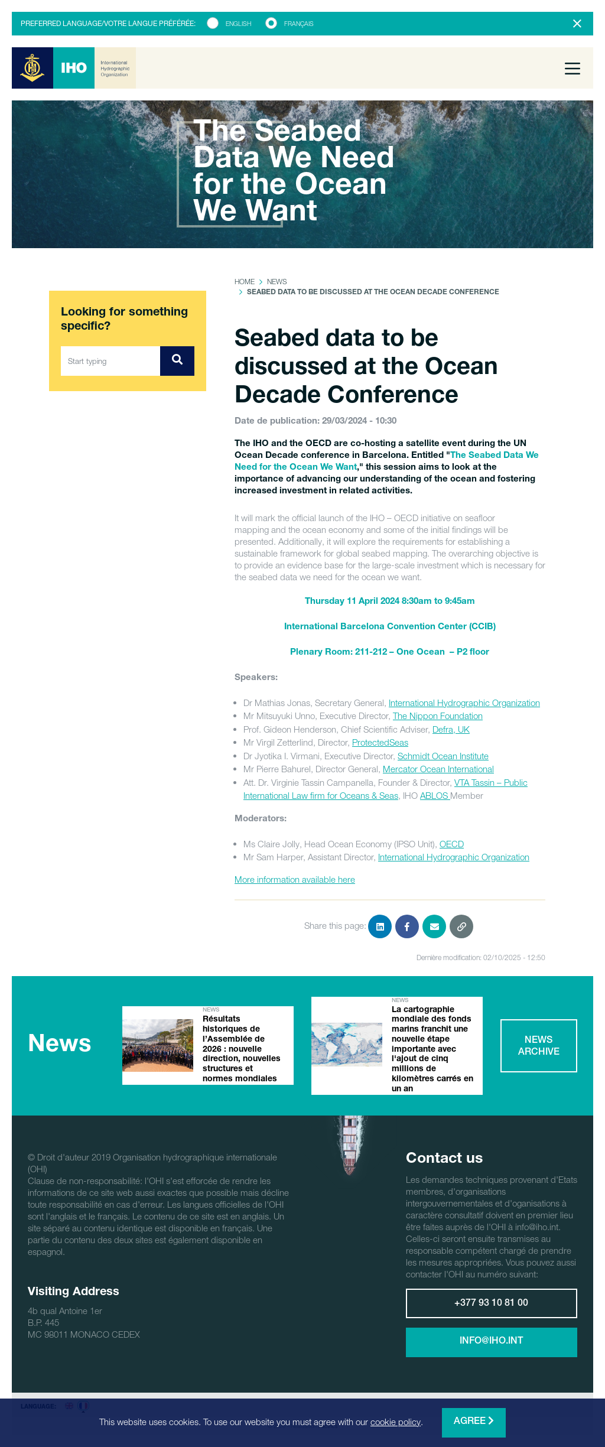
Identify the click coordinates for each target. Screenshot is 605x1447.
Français (299, 23)
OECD (452, 843)
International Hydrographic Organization (464, 702)
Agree (474, 1421)
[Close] (577, 23)
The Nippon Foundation (438, 715)
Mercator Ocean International (438, 768)
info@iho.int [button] (491, 1342)
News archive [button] (539, 1047)
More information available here (295, 879)
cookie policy (395, 1421)
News (277, 281)
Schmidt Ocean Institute (443, 755)
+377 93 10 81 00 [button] (491, 1304)
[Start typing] (111, 361)
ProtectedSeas (380, 742)
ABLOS (435, 795)
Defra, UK (451, 729)
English (238, 23)
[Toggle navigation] (572, 68)
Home (245, 281)
